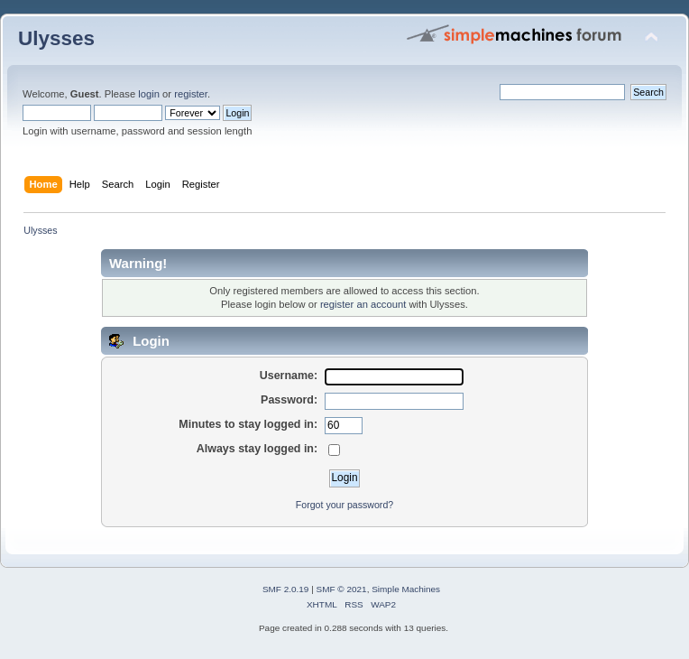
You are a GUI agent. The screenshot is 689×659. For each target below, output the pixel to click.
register (190, 93)
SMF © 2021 (342, 589)
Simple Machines (406, 589)
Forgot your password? (344, 504)
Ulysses (56, 38)
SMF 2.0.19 (285, 589)
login (149, 93)
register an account (363, 304)
